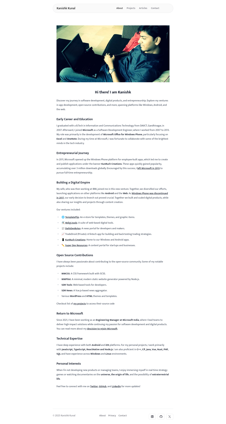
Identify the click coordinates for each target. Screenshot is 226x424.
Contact (155, 8)
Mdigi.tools (71, 223)
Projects (131, 8)
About (119, 8)
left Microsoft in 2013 (148, 168)
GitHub (102, 386)
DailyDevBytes (72, 228)
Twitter (94, 386)
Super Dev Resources (76, 245)
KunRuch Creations (75, 240)
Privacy (112, 416)
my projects (79, 304)
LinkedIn (116, 386)
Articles (143, 8)
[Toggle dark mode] (166, 8)
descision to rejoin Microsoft (102, 329)
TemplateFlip (72, 217)
